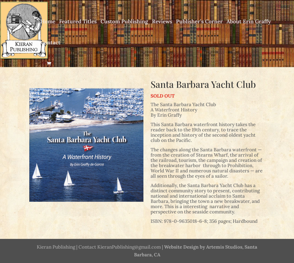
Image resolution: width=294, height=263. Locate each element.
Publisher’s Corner (199, 22)
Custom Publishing (124, 22)
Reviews (162, 22)
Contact (51, 43)
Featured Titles (78, 22)
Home (48, 22)
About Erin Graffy (249, 22)
